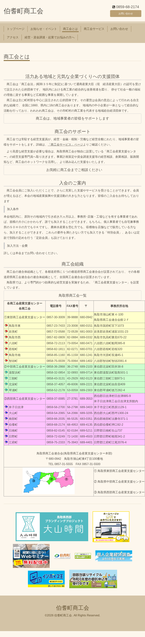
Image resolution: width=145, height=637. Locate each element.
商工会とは (70, 30)
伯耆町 (13, 426)
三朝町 (13, 380)
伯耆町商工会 (23, 13)
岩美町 (13, 333)
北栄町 (13, 386)
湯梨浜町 (15, 374)
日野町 (13, 438)
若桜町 (13, 351)
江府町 (13, 444)
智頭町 (13, 362)
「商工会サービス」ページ (65, 146)
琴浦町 (13, 392)
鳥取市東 (15, 327)
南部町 (13, 421)
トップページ (15, 30)
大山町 (13, 415)
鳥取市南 (15, 357)
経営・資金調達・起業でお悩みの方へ (50, 39)
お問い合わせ (126, 14)
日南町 (13, 432)
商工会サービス (94, 30)
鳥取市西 (15, 339)
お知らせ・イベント (44, 30)
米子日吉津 (16, 409)
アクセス (13, 39)
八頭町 (13, 345)
